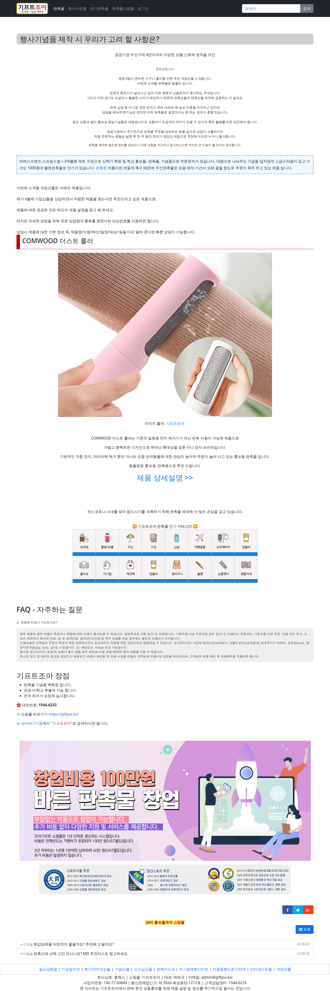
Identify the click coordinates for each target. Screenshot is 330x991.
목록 (305, 929)
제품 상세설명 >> (165, 477)
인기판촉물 (99, 8)
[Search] (271, 8)
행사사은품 (77, 8)
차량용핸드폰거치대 (229, 969)
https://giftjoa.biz (63, 714)
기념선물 (122, 969)
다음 (39, 723)
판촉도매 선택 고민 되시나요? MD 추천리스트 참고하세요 (81, 953)
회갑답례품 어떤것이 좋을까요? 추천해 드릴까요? (74, 944)
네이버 (26, 723)
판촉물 (58, 8)
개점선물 (283, 969)
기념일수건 (71, 969)
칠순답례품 (48, 969)
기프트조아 (175, 423)
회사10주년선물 (97, 969)
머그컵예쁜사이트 (193, 969)
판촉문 (101, 167)
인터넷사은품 (261, 969)
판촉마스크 (166, 969)
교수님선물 (143, 969)
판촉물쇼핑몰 (123, 8)
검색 (307, 8)
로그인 (143, 8)
